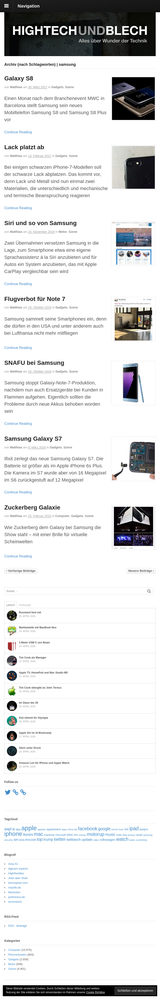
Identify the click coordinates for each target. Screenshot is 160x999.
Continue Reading (18, 132)
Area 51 (13, 863)
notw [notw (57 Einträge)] (119, 834)
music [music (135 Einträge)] (110, 834)
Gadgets (57, 87)
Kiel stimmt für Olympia (33, 717)
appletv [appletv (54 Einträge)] (41, 829)
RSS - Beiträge (17, 925)
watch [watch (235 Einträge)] (122, 839)
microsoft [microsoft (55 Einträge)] (60, 834)
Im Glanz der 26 (28, 702)
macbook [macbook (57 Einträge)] (49, 834)
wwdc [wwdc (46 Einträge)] (132, 840)
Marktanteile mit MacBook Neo (37, 627)
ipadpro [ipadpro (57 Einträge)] (144, 829)
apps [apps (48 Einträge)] (64, 829)
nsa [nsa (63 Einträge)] (124, 834)
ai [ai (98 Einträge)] (13, 829)
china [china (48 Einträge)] (70, 829)
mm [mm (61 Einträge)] (75, 834)
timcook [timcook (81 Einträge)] (30, 839)
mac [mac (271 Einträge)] (38, 834)
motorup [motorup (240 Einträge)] (95, 834)
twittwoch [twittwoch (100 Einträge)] (74, 839)
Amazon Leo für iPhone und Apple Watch (44, 762)
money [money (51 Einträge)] (82, 835)
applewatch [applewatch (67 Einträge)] (54, 829)
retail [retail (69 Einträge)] (139, 834)
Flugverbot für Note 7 (34, 299)
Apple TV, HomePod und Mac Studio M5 (43, 672)
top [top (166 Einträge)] (40, 839)
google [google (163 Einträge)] (104, 828)
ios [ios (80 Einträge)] (126, 829)
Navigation (29, 6)
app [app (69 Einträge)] (18, 829)
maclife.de (14, 887)
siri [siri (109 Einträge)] (16, 840)
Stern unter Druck (30, 747)
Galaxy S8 (18, 78)
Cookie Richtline (95, 992)
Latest (10, 605)
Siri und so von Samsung (40, 223)
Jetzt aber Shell (18, 878)
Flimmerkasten (17, 954)
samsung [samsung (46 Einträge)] (147, 835)
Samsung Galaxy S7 (33, 438)
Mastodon (14, 892)
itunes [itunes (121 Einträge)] (28, 834)
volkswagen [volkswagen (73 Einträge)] (107, 839)
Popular (25, 605)
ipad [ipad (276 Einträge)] (134, 828)
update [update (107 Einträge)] (86, 839)
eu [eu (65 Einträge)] (75, 829)
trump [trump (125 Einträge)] (48, 839)
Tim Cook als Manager (32, 657)
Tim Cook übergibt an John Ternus (40, 687)
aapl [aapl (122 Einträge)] (7, 829)
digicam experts (18, 868)
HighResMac (16, 873)
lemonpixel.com (18, 882)
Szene (69, 87)
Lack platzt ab (24, 147)
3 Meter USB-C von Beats (34, 642)
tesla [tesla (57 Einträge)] (22, 839)
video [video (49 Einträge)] (96, 840)
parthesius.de (16, 897)
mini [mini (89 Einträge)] (70, 834)
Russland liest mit (30, 612)
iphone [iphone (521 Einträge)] (13, 833)
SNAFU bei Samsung (34, 362)
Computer (62, 516)
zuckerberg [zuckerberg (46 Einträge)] (141, 840)
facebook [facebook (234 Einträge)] (87, 828)
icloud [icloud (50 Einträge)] (114, 829)
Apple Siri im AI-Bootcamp (35, 732)
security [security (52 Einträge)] (8, 840)
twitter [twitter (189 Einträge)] (60, 839)
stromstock (15, 901)
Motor (63, 231)
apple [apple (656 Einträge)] (29, 828)
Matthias (16, 87)
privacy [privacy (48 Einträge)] (131, 835)
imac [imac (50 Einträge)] (121, 829)
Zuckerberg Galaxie (32, 507)
